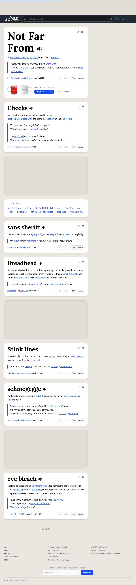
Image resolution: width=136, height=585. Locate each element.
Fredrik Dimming (27, 78)
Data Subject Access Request (59, 560)
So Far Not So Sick (44, 208)
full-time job (71, 274)
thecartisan (20, 147)
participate (24, 277)
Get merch (77, 78)
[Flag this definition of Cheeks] (83, 106)
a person (78, 356)
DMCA (6, 560)
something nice (39, 486)
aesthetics (66, 234)
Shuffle (46, 529)
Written (50, 240)
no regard (53, 234)
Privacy (7, 553)
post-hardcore (17, 57)
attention (73, 413)
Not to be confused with (20, 119)
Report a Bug (53, 550)
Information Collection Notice (59, 553)
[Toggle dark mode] (123, 19)
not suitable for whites (42, 212)
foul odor (37, 360)
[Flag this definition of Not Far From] (82, 32)
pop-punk (32, 57)
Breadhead (11, 291)
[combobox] (68, 19)
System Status (54, 556)
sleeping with (56, 406)
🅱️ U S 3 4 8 (23, 291)
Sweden (55, 57)
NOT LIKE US (76, 212)
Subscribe (87, 572)
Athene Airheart (24, 373)
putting (17, 240)
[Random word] (110, 19)
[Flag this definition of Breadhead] (83, 262)
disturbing (37, 489)
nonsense (67, 396)
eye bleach (11, 514)
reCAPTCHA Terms (98, 550)
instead (60, 284)
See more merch (62, 91)
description (48, 119)
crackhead (36, 284)
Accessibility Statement (57, 547)
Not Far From (12, 78)
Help (6, 550)
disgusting (18, 489)
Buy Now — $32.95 (44, 91)
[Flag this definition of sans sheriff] (83, 226)
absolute (35, 129)
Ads (5, 547)
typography (36, 234)
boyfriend (19, 136)
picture (54, 366)
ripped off (57, 499)
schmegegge (12, 420)
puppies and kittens (40, 503)
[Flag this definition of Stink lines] (83, 348)
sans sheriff (11, 247)
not (59, 208)
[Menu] (129, 19)
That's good (17, 507)
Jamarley (22, 247)
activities (41, 277)
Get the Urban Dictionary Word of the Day (68, 568)
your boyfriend (22, 140)
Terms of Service (11, 556)
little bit (62, 413)
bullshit (39, 396)
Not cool (61, 212)
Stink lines (11, 373)
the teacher (66, 366)
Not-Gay (69, 208)
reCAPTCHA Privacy (99, 547)
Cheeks (10, 147)
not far (28, 208)
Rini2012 (22, 514)
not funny (22, 212)
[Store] (117, 19)
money (53, 284)
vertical (52, 356)
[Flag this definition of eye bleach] (83, 477)
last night (51, 64)
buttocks (67, 119)
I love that (24, 68)
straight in (33, 240)
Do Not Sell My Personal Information (105, 553)
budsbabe (25, 420)
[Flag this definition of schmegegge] (83, 387)
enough (28, 366)
